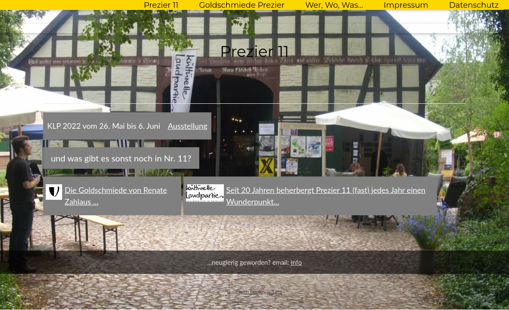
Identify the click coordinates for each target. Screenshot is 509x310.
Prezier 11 (161, 5)
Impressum (406, 5)
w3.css (274, 291)
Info (296, 262)
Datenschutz (474, 5)
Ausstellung (187, 125)
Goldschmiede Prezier (241, 5)
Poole (256, 291)
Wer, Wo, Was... (334, 5)
